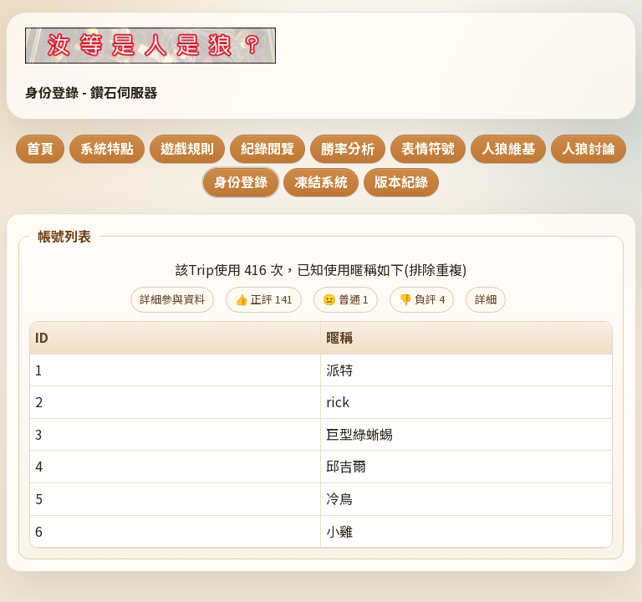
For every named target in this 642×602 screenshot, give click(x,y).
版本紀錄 (401, 181)
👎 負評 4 (422, 299)
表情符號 (428, 148)
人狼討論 (588, 148)
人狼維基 (508, 148)
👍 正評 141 (264, 299)
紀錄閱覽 (267, 148)
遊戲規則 (187, 148)
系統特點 (107, 148)
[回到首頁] (171, 46)
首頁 (40, 148)
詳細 (486, 299)
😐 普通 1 (346, 299)
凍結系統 (321, 181)
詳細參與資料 (172, 299)
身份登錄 (241, 181)
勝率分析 (347, 148)
